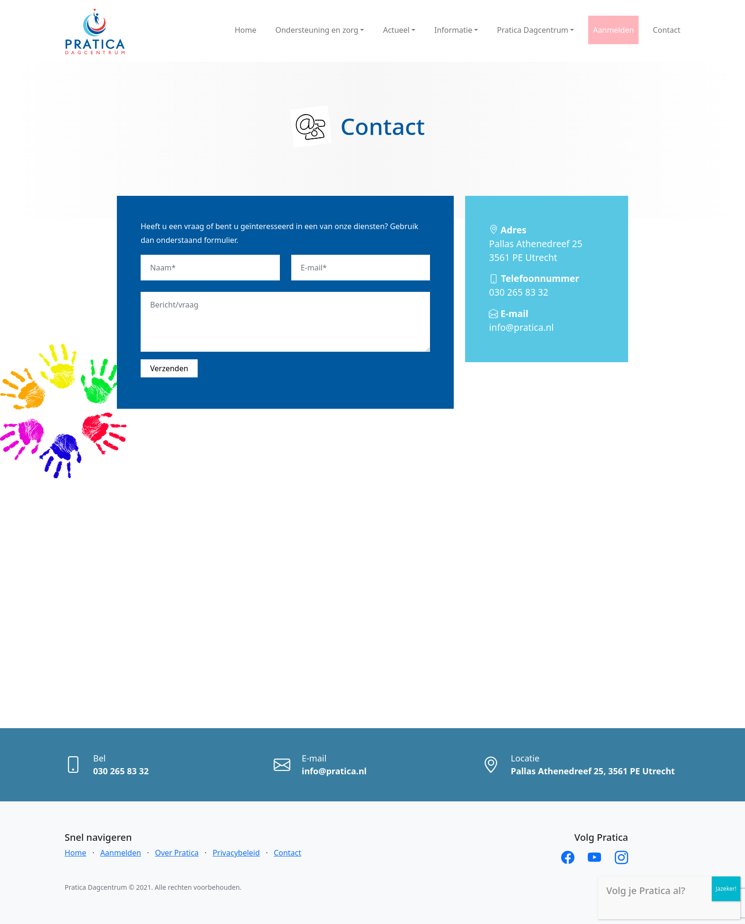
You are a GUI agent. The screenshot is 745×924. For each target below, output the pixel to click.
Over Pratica (177, 852)
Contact (287, 852)
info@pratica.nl (521, 320)
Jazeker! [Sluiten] (726, 889)
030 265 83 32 (534, 285)
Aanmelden (120, 852)
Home (75, 852)
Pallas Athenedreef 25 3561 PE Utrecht (535, 243)
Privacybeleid (235, 852)
